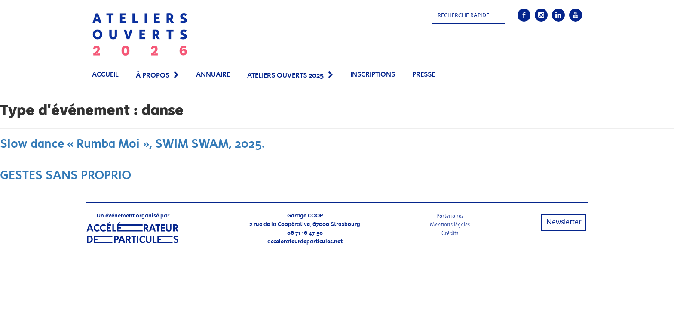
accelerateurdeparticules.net (305, 242)
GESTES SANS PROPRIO (65, 176)
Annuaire (213, 74)
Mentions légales (450, 224)
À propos (152, 75)
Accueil (105, 74)
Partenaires (449, 216)
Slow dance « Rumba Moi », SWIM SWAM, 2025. (132, 144)
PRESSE (423, 74)
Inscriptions (372, 74)
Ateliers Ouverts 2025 (285, 75)
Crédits (449, 233)
